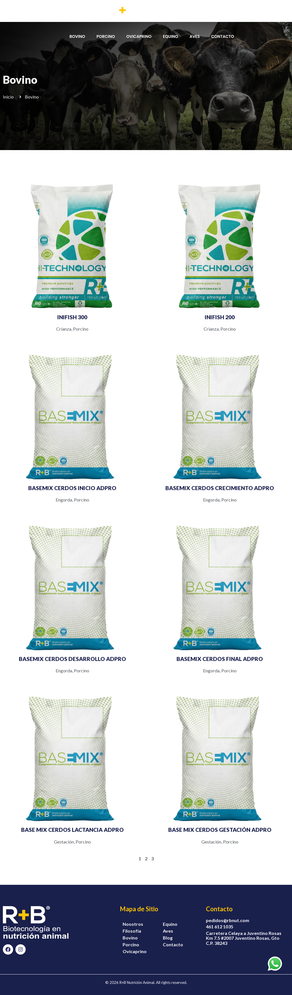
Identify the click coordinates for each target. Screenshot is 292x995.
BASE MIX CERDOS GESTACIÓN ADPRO (219, 829)
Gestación (64, 841)
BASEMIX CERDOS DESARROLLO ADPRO (72, 659)
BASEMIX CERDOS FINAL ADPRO (220, 659)
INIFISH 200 (220, 317)
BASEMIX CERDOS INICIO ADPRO (72, 488)
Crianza (63, 328)
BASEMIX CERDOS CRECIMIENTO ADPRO (219, 488)
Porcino (80, 328)
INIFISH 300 (72, 317)
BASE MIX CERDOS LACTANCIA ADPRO (72, 829)
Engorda (64, 499)
